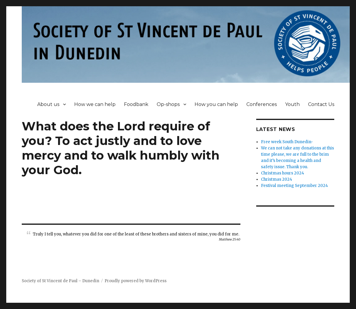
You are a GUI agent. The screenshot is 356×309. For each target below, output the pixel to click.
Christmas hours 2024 (282, 173)
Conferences (261, 104)
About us (48, 104)
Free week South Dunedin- (287, 141)
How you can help (216, 104)
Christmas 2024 (276, 179)
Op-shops (168, 104)
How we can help (95, 104)
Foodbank (136, 104)
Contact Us (321, 104)
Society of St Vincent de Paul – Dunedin (60, 280)
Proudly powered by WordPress (136, 280)
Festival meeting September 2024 (294, 185)
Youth (292, 104)
